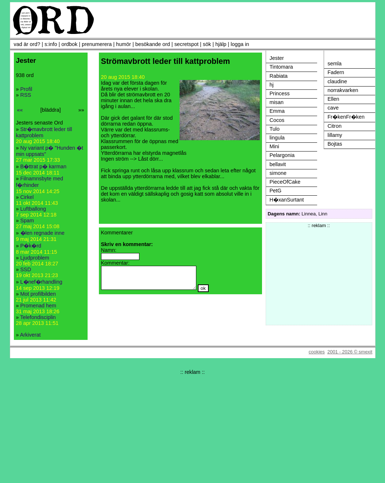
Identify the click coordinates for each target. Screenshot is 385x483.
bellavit (278, 164)
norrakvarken (343, 90)
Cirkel (27, 197)
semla (335, 63)
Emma (277, 111)
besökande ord (152, 44)
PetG (276, 190)
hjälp (220, 44)
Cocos (277, 120)
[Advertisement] (319, 273)
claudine (337, 81)
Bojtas (335, 144)
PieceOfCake (285, 182)
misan (277, 102)
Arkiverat (30, 335)
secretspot (186, 44)
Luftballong (33, 209)
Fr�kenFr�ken (346, 117)
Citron (335, 126)
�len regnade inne (42, 233)
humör (123, 44)
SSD (25, 269)
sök (207, 44)
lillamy (335, 135)
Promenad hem (38, 305)
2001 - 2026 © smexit (349, 351)
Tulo (275, 129)
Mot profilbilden (38, 294)
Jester (277, 58)
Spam (27, 220)
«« (20, 110)
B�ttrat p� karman (43, 166)
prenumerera (97, 44)
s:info (51, 44)
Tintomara (281, 67)
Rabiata (279, 76)
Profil (26, 89)
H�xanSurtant (287, 200)
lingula (277, 138)
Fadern (336, 72)
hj (272, 85)
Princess (280, 93)
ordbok (69, 44)
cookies (317, 351)
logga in (240, 44)
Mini (274, 146)
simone (278, 173)
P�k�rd (31, 246)
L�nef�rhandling (41, 282)
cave (333, 108)
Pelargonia (282, 155)
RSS (25, 95)
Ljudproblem (34, 258)
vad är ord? (27, 44)
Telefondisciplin (38, 317)
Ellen (333, 99)
